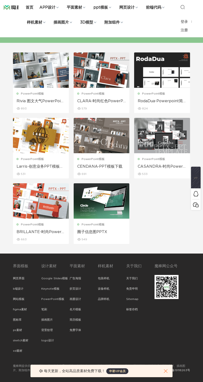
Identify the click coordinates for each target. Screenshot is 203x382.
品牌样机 (103, 299)
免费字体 (75, 330)
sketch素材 (20, 340)
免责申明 (132, 288)
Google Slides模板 (54, 278)
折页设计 (75, 288)
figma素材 (20, 309)
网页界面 (18, 278)
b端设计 (18, 288)
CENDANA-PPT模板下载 (99, 166)
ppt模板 (100, 7)
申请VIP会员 (117, 371)
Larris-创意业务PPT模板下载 (40, 167)
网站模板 (18, 299)
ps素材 (17, 330)
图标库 (17, 319)
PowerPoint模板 (32, 93)
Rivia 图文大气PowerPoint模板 (41, 101)
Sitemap (132, 299)
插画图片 (61, 22)
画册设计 (75, 299)
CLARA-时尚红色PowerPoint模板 (101, 101)
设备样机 (103, 288)
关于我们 (132, 278)
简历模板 (75, 319)
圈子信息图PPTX (92, 232)
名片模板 (75, 309)
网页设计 (127, 7)
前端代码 (153, 7)
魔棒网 (16, 7)
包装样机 (103, 278)
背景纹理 (47, 330)
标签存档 (132, 309)
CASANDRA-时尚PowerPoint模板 (161, 167)
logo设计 (47, 340)
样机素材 (34, 22)
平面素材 (74, 7)
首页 (29, 7)
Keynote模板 (50, 288)
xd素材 (17, 350)
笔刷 (44, 309)
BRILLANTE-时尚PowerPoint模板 (40, 232)
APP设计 (47, 7)
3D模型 (86, 22)
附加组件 (112, 22)
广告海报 (75, 278)
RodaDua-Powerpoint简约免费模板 (160, 101)
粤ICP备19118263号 (177, 370)
